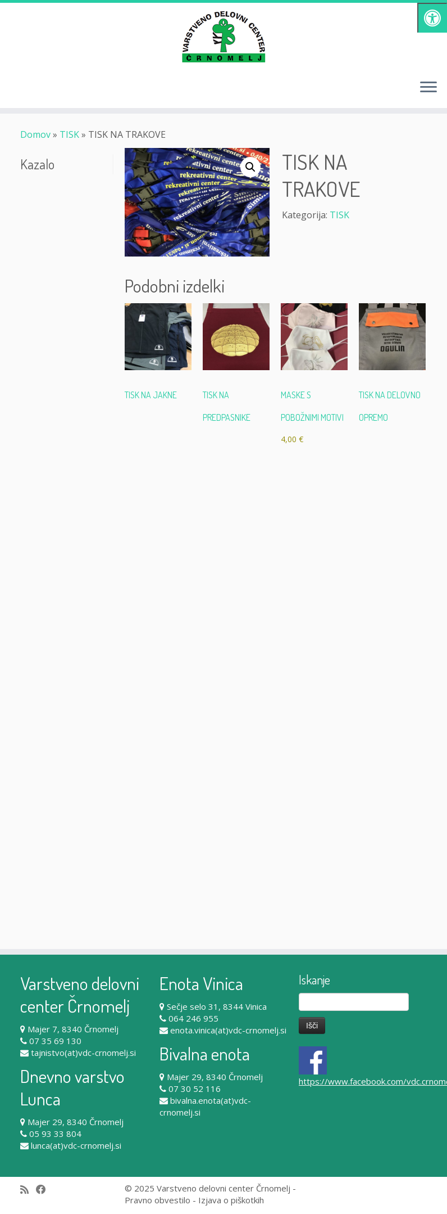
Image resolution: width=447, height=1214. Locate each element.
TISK (69, 134)
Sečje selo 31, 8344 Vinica (217, 1006)
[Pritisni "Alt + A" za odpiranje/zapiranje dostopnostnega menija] (432, 18)
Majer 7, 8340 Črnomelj (73, 1029)
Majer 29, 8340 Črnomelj (76, 1121)
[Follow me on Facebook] (44, 1189)
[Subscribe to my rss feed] (28, 1189)
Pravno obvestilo (157, 1200)
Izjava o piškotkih (231, 1200)
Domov (35, 134)
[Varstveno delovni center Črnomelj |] (223, 36)
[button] (250, 167)
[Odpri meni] (428, 87)
